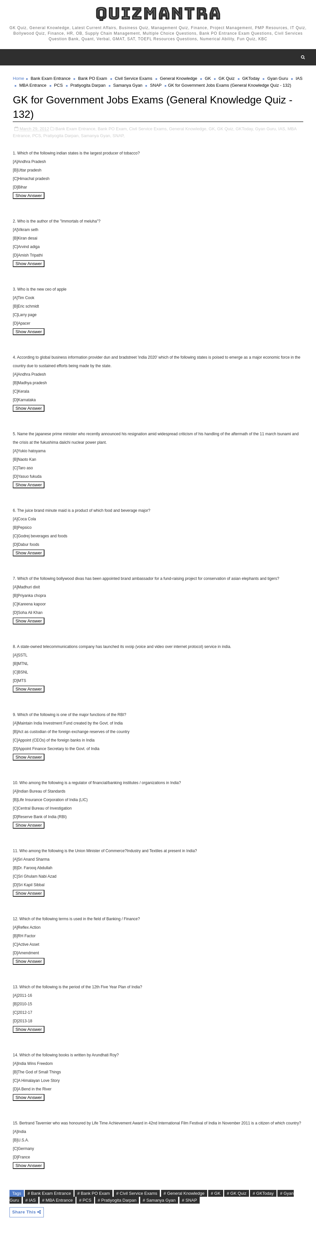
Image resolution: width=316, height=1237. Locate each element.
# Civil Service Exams (137, 1193)
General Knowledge (178, 78)
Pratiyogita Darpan (88, 85)
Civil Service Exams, (148, 128)
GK (208, 78)
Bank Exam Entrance (51, 78)
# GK (216, 1193)
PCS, (37, 135)
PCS (58, 85)
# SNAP (189, 1200)
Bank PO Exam (92, 78)
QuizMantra (158, 13)
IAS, (282, 128)
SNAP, (118, 135)
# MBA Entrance (57, 1200)
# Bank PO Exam (93, 1193)
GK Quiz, (226, 128)
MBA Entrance (32, 85)
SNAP (155, 85)
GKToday (250, 78)
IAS (299, 78)
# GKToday (263, 1193)
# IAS (30, 1200)
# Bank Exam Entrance (49, 1193)
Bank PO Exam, (113, 128)
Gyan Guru (277, 78)
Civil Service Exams (133, 78)
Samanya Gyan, (96, 135)
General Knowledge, (188, 128)
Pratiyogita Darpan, (61, 135)
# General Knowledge (184, 1193)
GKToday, (245, 128)
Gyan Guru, (266, 128)
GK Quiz (227, 78)
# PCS (85, 1200)
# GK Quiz (236, 1193)
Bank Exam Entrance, (76, 128)
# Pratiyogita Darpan (117, 1200)
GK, (212, 128)
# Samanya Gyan (159, 1200)
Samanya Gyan (127, 85)
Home (18, 78)
